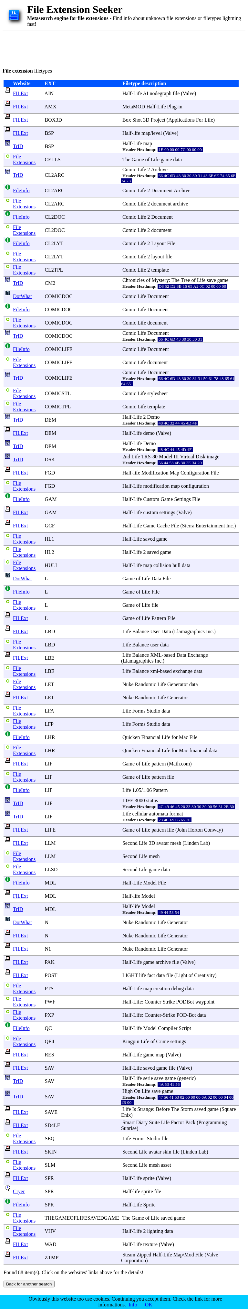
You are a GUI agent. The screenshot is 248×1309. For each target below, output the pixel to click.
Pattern (158, 618)
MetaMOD (133, 106)
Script (185, 1028)
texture (150, 1244)
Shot (137, 120)
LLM (50, 843)
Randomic (145, 684)
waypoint (205, 1001)
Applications (181, 120)
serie (148, 1078)
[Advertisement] (120, 48)
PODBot (185, 1001)
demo (149, 433)
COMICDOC (58, 296)
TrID (18, 146)
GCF (50, 525)
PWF (50, 1001)
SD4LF (52, 1125)
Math (174, 763)
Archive (159, 169)
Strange (145, 1109)
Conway (212, 830)
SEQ (49, 1138)
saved (149, 539)
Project (158, 120)
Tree (185, 280)
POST (51, 975)
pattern (158, 763)
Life (137, 93)
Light (181, 975)
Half (126, 93)
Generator (177, 684)
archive (180, 203)
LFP (49, 724)
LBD (50, 631)
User (155, 631)
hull (176, 565)
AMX (51, 106)
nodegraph (160, 93)
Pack (190, 1122)
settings (167, 512)
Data (156, 578)
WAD (50, 1244)
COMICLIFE (58, 349)
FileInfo (21, 190)
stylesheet (157, 393)
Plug (172, 106)
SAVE (51, 1112)
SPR (49, 1178)
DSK (50, 459)
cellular (140, 813)
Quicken (131, 737)
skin (167, 1151)
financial (198, 750)
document (161, 203)
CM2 (50, 283)
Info (133, 1304)
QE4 (49, 1041)
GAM (51, 499)
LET (49, 684)
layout (157, 256)
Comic (129, 169)
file (176, 93)
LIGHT (130, 975)
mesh (175, 843)
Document (162, 190)
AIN (49, 93)
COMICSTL (57, 393)
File (171, 243)
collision (162, 565)
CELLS (52, 159)
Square (229, 1109)
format (176, 813)
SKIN (51, 1151)
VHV (50, 1231)
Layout (158, 243)
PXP (49, 1015)
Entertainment (210, 525)
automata (158, 813)
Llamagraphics (189, 631)
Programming (212, 1122)
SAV (49, 1068)
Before (163, 1109)
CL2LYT (54, 243)
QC (48, 1028)
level (157, 133)
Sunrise (129, 1128)
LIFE (127, 800)
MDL (50, 882)
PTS (49, 988)
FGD (50, 472)
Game (138, 159)
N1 (48, 949)
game (166, 159)
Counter (153, 1001)
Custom (151, 499)
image (213, 456)
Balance (140, 631)
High (127, 1091)
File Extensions (24, 159)
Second (130, 843)
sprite (149, 1178)
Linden (191, 843)
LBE (49, 658)
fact (151, 975)
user (154, 644)
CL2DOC (55, 217)
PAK (50, 962)
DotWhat (22, 296)
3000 (140, 800)
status (152, 800)
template (160, 270)
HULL (51, 565)
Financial (150, 737)
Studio (153, 711)
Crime (162, 1041)
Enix (126, 1115)
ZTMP (51, 1257)
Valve (188, 93)
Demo (153, 417)
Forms (139, 711)
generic (186, 1078)
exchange (182, 671)
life (136, 133)
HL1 (49, 539)
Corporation (133, 1260)
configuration (195, 486)
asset (166, 1165)
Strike (168, 1001)
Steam (128, 1254)
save (211, 280)
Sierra (188, 525)
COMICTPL (57, 406)
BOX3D (53, 120)
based (169, 655)
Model (165, 456)
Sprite (149, 1204)
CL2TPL (54, 270)
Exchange (198, 655)
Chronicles (133, 280)
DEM (50, 420)
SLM (50, 1165)
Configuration (195, 472)
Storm (187, 1109)
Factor (177, 1122)
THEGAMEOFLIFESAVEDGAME (82, 1218)
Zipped (144, 1254)
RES (49, 1054)
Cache (163, 525)
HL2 (49, 552)
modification (156, 486)
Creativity (204, 975)
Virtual (187, 456)
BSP (49, 133)
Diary (142, 1122)
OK (148, 1304)
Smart (128, 1122)
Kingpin (130, 1041)
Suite (154, 1122)
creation (161, 988)
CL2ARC (54, 175)
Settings (182, 499)
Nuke (128, 684)
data (177, 159)
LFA (49, 711)
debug (177, 988)
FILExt (20, 93)
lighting (155, 1231)
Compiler (167, 1028)
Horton (195, 830)
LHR (50, 737)
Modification (155, 472)
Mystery (160, 280)
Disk (200, 456)
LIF (48, 763)
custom (150, 512)
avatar (162, 843)
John (182, 830)
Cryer (19, 1191)
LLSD (51, 869)
